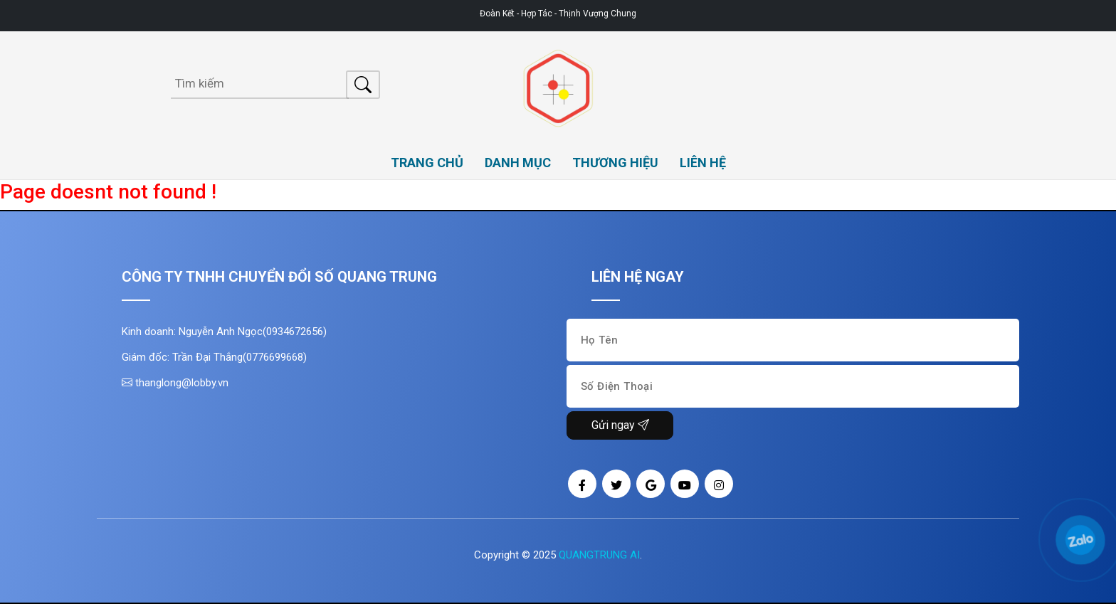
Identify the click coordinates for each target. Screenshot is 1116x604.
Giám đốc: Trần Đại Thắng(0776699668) (214, 357)
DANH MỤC (518, 162)
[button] (1062, 522)
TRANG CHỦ (427, 162)
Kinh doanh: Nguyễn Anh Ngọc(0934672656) (224, 331)
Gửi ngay (620, 425)
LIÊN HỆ (703, 162)
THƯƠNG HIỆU (615, 162)
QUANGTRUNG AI (599, 555)
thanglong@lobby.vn (175, 382)
